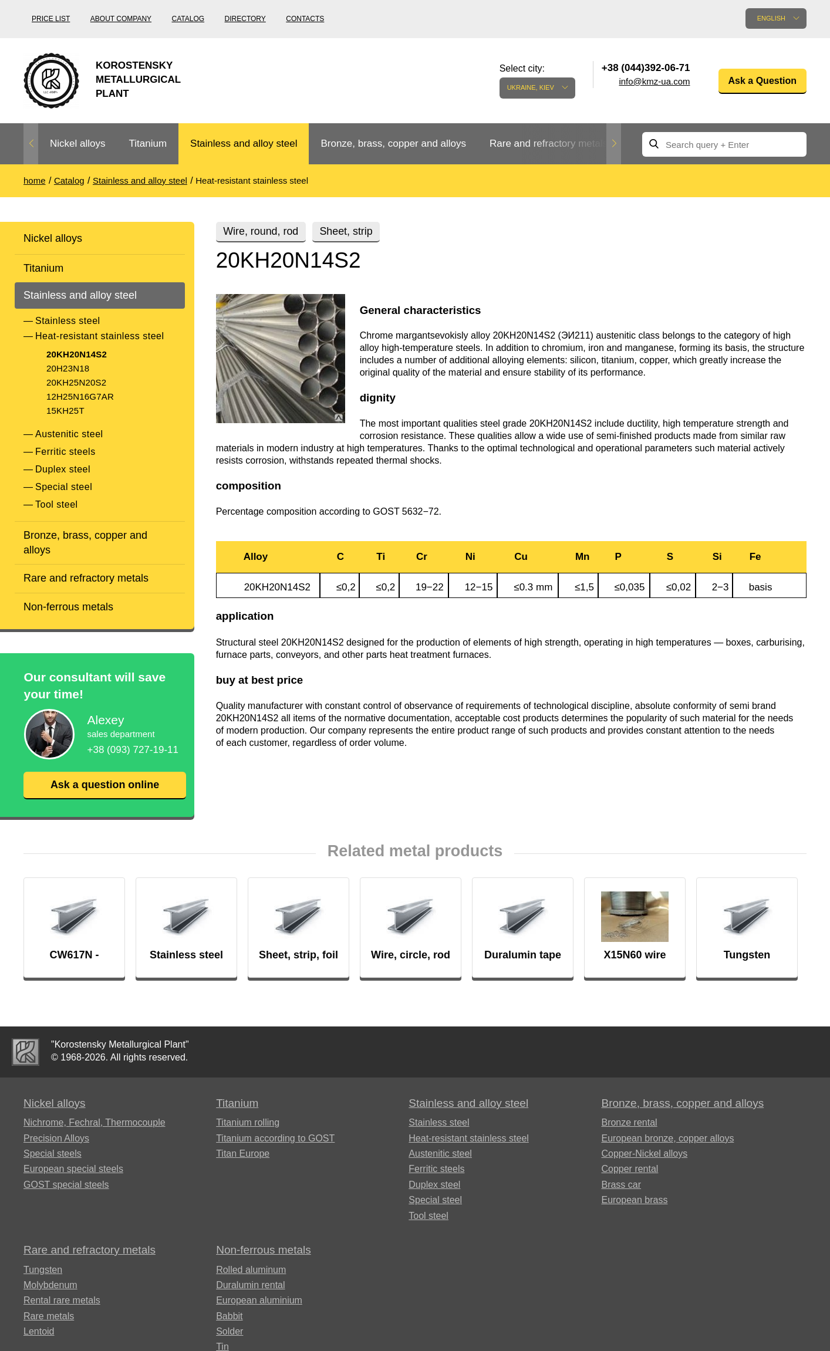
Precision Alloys (56, 1138)
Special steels (52, 1154)
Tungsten (42, 1270)
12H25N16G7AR (80, 396)
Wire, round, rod (261, 231)
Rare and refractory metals (549, 143)
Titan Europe (242, 1154)
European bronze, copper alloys (667, 1138)
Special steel (63, 487)
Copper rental (629, 1169)
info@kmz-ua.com (654, 81)
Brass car (621, 1185)
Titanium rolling (247, 1122)
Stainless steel (67, 321)
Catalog (188, 19)
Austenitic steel (69, 434)
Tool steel (56, 504)
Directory (245, 19)
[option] (77, 144)
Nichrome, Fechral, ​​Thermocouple (94, 1122)
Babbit (229, 1316)
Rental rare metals (61, 1300)
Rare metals (48, 1316)
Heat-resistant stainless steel (99, 336)
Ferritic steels (65, 452)
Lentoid (39, 1331)
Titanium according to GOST (275, 1138)
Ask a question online (104, 785)
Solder (229, 1331)
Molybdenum (50, 1285)
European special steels (73, 1169)
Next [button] (613, 143)
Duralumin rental (250, 1285)
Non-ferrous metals (68, 607)
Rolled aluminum (251, 1270)
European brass (634, 1200)
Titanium (148, 143)
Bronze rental (629, 1122)
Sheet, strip (347, 231)
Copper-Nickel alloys (644, 1154)
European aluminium (259, 1300)
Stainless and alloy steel (243, 143)
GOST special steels (66, 1185)
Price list (51, 19)
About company (120, 19)
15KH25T (65, 411)
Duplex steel (62, 469)
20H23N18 (67, 368)
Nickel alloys (77, 143)
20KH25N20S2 (76, 382)
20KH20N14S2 (76, 354)
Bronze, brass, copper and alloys (393, 143)
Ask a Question (762, 81)
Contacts (305, 19)
